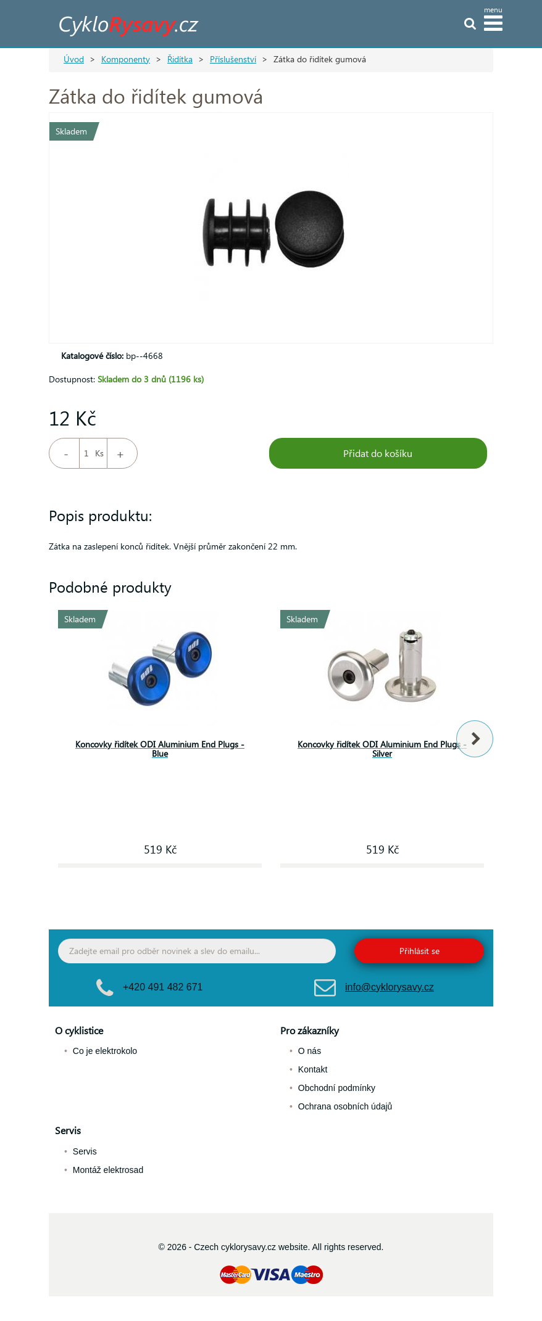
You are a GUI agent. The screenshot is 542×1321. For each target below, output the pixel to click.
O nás (309, 1051)
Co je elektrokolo (105, 1051)
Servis (68, 1130)
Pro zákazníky (309, 1030)
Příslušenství (233, 59)
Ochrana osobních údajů (345, 1106)
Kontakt (312, 1069)
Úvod (74, 59)
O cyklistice (79, 1030)
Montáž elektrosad (108, 1170)
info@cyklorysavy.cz (389, 987)
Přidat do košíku (377, 453)
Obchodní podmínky (336, 1088)
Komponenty (125, 59)
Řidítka (180, 59)
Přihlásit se (419, 951)
